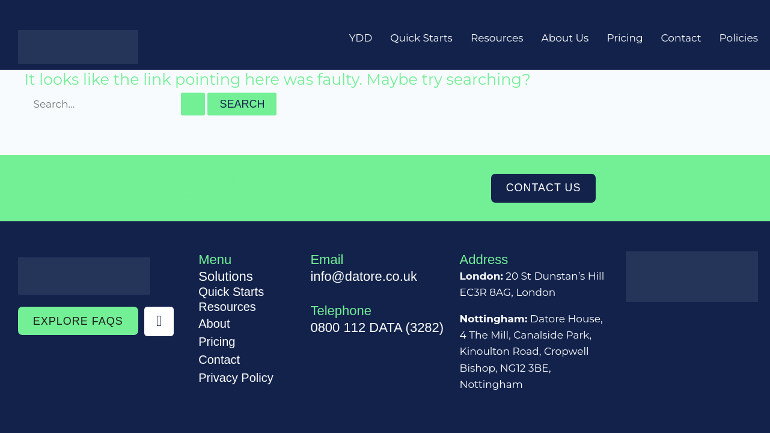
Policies (739, 38)
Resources (497, 38)
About (214, 323)
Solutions (225, 276)
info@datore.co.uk (364, 276)
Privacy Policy (235, 377)
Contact (681, 38)
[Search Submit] (193, 104)
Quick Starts (421, 38)
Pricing (625, 38)
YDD (361, 38)
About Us (564, 38)
